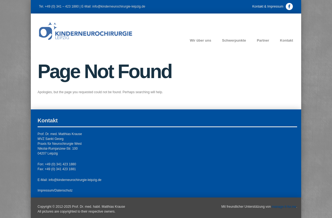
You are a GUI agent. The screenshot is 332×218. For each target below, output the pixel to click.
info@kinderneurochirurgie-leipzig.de (75, 180)
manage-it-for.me (284, 207)
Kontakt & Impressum (267, 6)
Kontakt (286, 40)
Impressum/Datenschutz (55, 190)
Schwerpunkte (234, 40)
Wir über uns (200, 40)
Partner (263, 40)
